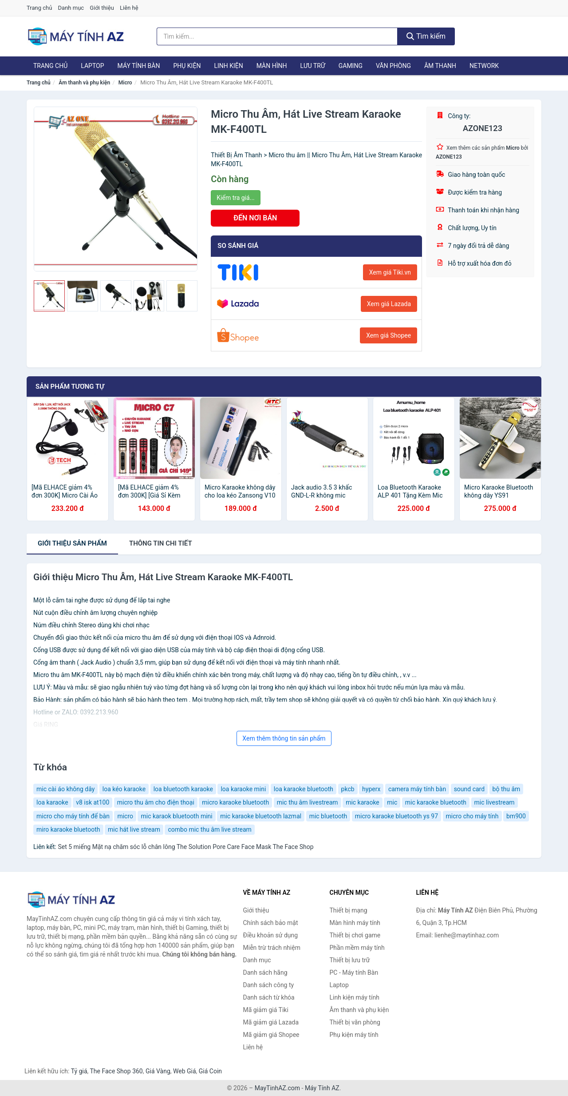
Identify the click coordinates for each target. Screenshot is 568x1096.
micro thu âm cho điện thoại (155, 802)
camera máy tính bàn (417, 789)
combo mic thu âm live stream (209, 829)
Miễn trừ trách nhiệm (271, 947)
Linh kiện (228, 65)
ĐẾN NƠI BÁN (255, 218)
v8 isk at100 (92, 802)
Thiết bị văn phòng (355, 1022)
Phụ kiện (187, 65)
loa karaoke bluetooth (303, 789)
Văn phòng (393, 65)
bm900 (516, 816)
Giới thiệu (102, 7)
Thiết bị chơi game (355, 935)
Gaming (351, 65)
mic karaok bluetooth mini (176, 816)
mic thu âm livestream (307, 802)
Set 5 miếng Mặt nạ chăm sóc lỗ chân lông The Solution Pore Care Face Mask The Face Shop (185, 846)
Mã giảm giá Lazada (271, 1022)
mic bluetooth (328, 816)
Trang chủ (39, 7)
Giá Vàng (158, 1071)
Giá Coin (210, 1071)
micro (125, 816)
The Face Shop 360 (116, 1071)
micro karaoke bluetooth (235, 802)
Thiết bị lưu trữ (350, 960)
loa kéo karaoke (124, 789)
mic (392, 802)
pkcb (348, 789)
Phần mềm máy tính (357, 947)
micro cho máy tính (472, 816)
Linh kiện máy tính (354, 997)
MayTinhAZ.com (277, 1088)
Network (484, 65)
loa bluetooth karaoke (183, 789)
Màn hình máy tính (355, 922)
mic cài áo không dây (65, 789)
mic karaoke (362, 802)
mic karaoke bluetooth (435, 802)
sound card (469, 789)
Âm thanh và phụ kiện (84, 83)
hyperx (371, 789)
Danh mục (71, 7)
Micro (125, 83)
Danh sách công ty (268, 984)
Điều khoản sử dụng (270, 935)
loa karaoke (52, 802)
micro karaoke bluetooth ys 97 (396, 816)
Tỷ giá (79, 1071)
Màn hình (271, 65)
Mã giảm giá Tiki (265, 1009)
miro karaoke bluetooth (68, 829)
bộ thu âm (507, 789)
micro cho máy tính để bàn (73, 816)
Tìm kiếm (426, 36)
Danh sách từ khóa (269, 997)
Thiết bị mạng (348, 910)
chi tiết (160, 543)
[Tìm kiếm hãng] (277, 36)
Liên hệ (129, 7)
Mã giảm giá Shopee (271, 1034)
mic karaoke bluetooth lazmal (260, 816)
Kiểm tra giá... (235, 197)
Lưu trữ (312, 65)
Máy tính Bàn (139, 65)
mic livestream (494, 802)
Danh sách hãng (265, 972)
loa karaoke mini (243, 789)
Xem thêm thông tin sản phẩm (283, 738)
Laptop (92, 65)
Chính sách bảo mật (270, 922)
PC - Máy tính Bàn (354, 972)
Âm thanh (440, 65)
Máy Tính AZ (322, 1088)
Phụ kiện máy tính (354, 1034)
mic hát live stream (134, 829)
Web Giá (184, 1071)
